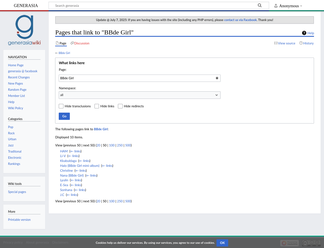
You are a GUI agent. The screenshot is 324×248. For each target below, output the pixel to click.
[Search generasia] (159, 5)
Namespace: (67, 88)
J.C (62, 195)
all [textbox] (61, 95)
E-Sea (64, 185)
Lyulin (64, 180)
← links (75, 151)
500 (128, 145)
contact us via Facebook (240, 20)
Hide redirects (134, 106)
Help (310, 33)
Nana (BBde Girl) (72, 175)
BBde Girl (64, 53)
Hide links (107, 106)
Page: (62, 69)
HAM (64, 151)
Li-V (63, 156)
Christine (66, 170)
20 (98, 145)
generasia (26, 5)
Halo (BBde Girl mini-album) (79, 165)
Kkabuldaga (68, 161)
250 (120, 145)
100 (112, 145)
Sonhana (66, 190)
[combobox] (140, 78)
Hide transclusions (78, 106)
